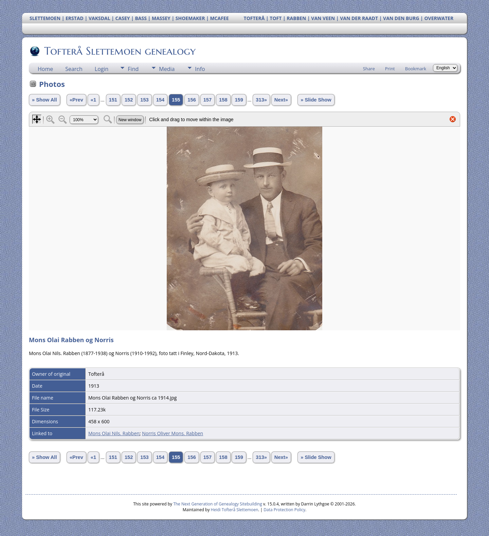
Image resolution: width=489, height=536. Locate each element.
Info (200, 69)
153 (144, 100)
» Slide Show (316, 100)
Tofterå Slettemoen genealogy (119, 51)
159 (239, 100)
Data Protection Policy (284, 510)
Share (369, 69)
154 (160, 100)
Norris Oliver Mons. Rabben (172, 433)
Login (102, 69)
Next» (281, 100)
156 (191, 100)
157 (207, 100)
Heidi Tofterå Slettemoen (234, 510)
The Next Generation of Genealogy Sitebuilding (217, 504)
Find (133, 69)
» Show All (44, 100)
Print (390, 69)
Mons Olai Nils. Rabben (114, 433)
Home (45, 69)
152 (129, 100)
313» (261, 100)
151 (113, 100)
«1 (93, 100)
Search (74, 69)
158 (223, 100)
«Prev (76, 100)
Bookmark (415, 69)
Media (167, 69)
